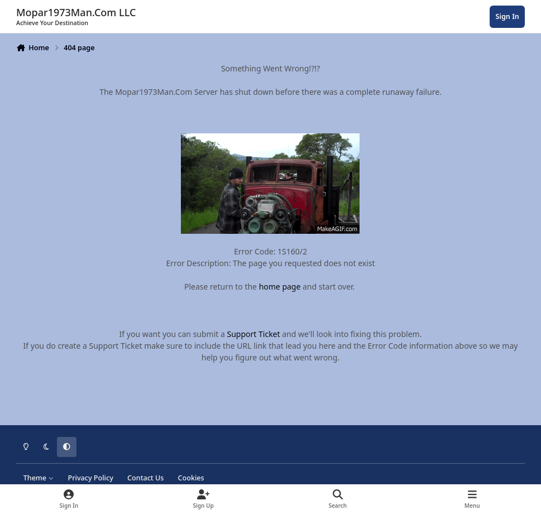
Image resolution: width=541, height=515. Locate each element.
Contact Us (145, 478)
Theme (38, 478)
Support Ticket (253, 334)
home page (280, 286)
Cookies (191, 478)
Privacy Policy (90, 478)
